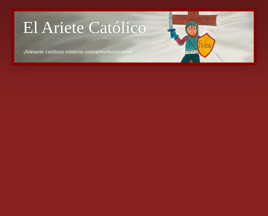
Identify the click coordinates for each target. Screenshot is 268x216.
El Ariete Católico (84, 27)
